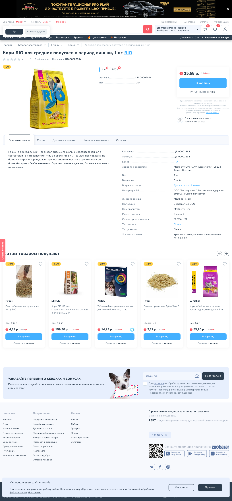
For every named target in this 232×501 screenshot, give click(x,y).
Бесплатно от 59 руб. (217, 37)
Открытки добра (41, 455)
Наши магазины (212, 112)
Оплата (204, 21)
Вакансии (61, 21)
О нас (5, 424)
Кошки (9, 37)
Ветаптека (62, 37)
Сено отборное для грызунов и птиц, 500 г (22, 308)
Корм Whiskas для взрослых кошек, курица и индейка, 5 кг (206, 308)
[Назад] (219, 253)
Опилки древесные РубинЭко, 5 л (161, 308)
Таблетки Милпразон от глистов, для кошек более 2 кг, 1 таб (115, 308)
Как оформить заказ (43, 424)
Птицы (177, 224)
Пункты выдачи (221, 21)
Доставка (190, 21)
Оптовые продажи (42, 459)
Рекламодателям (11, 437)
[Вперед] (226, 253)
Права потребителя (43, 446)
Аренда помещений (13, 446)
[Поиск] (93, 29)
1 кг (104, 69)
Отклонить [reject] (181, 487)
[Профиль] (225, 29)
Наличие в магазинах (96, 140)
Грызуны (75, 428)
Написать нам (160, 434)
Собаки (21, 37)
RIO (128, 53)
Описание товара (19, 140)
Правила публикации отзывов (48, 433)
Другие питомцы (41, 37)
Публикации (9, 450)
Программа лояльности (45, 419)
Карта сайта (39, 450)
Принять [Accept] (210, 487)
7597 (152, 420)
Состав (41, 140)
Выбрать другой (36, 31)
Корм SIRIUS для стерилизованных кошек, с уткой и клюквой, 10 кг (69, 309)
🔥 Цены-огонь (97, 37)
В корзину (203, 83)
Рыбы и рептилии (80, 437)
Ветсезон (118, 37)
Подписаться (213, 376)
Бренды (78, 37)
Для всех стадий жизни (187, 185)
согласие (159, 383)
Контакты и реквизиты (14, 455)
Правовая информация (45, 441)
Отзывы (121, 140)
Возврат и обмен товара (45, 437)
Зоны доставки (10, 441)
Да (14, 31)
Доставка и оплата (64, 140)
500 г (115, 69)
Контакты (41, 21)
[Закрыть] (228, 9)
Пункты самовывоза (13, 433)
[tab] (19, 140)
